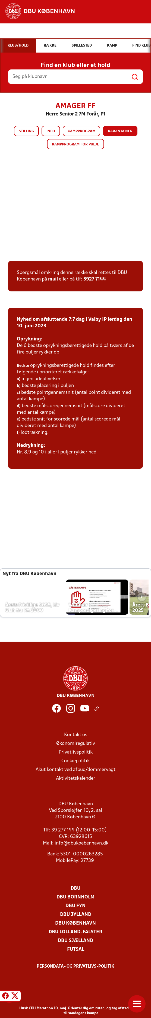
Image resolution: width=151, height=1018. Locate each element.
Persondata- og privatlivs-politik (75, 966)
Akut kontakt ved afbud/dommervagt (75, 769)
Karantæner (120, 131)
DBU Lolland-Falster (75, 932)
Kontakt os (75, 735)
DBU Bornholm (75, 897)
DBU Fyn (75, 906)
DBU (75, 888)
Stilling (26, 131)
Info (50, 131)
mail (53, 279)
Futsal (75, 949)
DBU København (75, 923)
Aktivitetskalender (75, 778)
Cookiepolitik (75, 761)
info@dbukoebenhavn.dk (81, 843)
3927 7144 (94, 279)
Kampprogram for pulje (75, 144)
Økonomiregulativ (75, 743)
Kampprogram (81, 131)
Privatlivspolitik (76, 752)
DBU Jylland (75, 914)
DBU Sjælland (75, 940)
